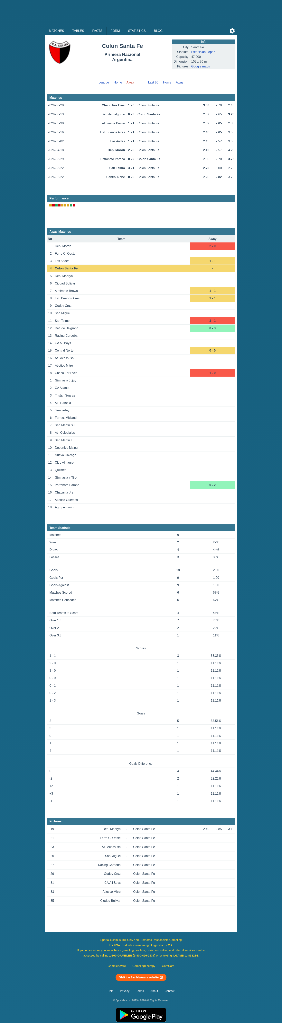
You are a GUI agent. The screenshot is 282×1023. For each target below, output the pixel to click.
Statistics (137, 30)
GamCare (168, 965)
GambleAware (117, 965)
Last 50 (153, 82)
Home (118, 82)
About (154, 990)
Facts (97, 30)
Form (115, 30)
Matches (56, 30)
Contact (169, 990)
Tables (78, 30)
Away (179, 82)
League (104, 82)
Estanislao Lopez (203, 52)
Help (110, 990)
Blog (158, 30)
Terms (140, 990)
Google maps (200, 66)
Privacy (124, 990)
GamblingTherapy (143, 965)
